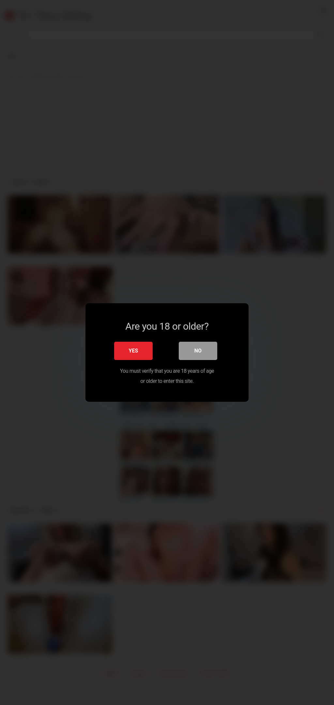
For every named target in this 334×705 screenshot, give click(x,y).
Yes (133, 351)
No (198, 351)
